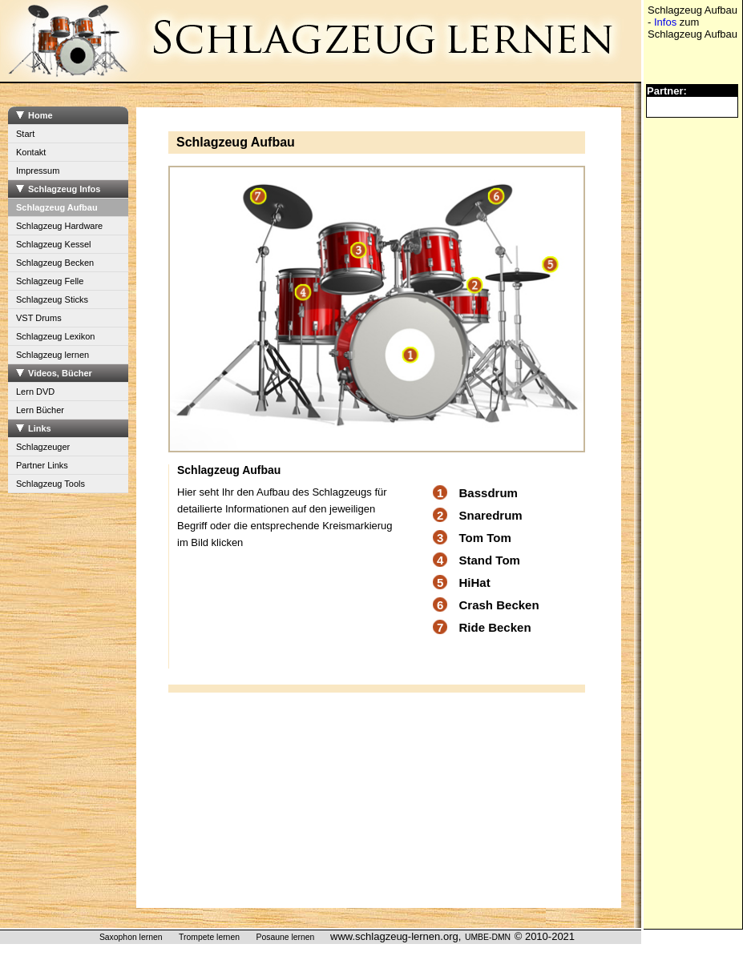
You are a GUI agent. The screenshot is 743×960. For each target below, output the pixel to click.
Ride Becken (495, 627)
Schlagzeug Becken (55, 262)
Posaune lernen (285, 937)
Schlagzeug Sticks (52, 299)
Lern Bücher (40, 410)
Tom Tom (485, 537)
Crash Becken (499, 605)
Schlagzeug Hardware (59, 226)
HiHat (475, 582)
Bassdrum (488, 493)
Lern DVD (35, 391)
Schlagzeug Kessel (53, 244)
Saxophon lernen (131, 937)
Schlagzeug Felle (49, 281)
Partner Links (42, 465)
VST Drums (39, 318)
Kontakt (31, 152)
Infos (665, 22)
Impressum (37, 170)
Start (25, 134)
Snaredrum (491, 515)
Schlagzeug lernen (52, 354)
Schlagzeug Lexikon (55, 336)
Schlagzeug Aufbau (57, 207)
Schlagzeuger (43, 447)
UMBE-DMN (488, 937)
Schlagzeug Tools (50, 483)
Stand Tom (489, 560)
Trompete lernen (209, 937)
